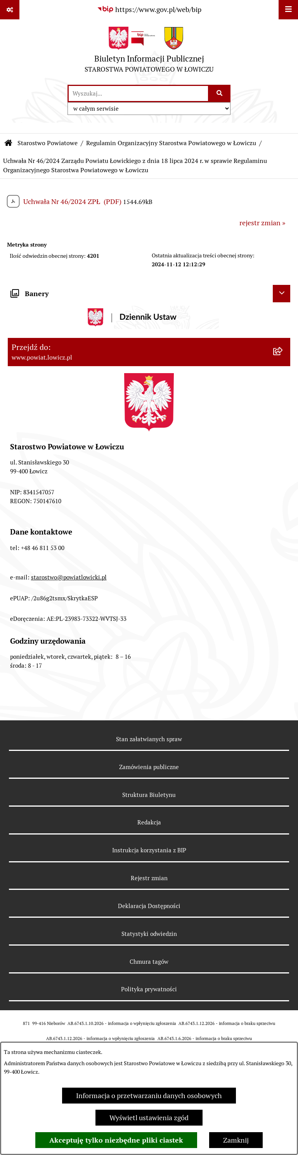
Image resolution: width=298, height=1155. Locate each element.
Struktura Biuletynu (149, 795)
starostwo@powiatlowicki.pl (69, 577)
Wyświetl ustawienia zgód (149, 1117)
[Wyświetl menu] (288, 9)
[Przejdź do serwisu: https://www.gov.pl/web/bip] (149, 9)
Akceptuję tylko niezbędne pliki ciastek (116, 1140)
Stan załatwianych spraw (149, 739)
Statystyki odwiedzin (149, 933)
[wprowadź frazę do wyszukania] (138, 93)
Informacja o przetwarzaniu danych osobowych (149, 1095)
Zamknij (236, 1140)
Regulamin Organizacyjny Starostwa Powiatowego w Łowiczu (171, 143)
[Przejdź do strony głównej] (149, 52)
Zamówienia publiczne (149, 767)
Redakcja (149, 822)
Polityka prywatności (149, 989)
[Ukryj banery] (281, 293)
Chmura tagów (149, 961)
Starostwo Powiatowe (47, 143)
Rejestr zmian (149, 878)
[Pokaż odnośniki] (9, 9)
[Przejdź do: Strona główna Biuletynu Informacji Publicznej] (8, 143)
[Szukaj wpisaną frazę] (219, 93)
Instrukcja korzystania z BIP (149, 850)
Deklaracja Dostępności (149, 906)
